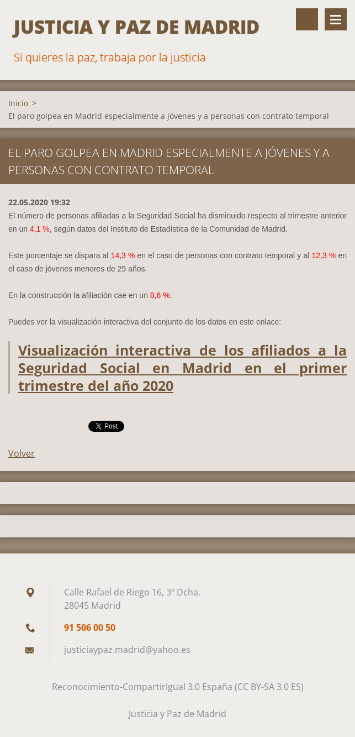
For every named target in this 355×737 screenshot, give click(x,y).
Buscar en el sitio (307, 19)
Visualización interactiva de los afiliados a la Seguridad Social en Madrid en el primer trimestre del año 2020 (182, 368)
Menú (336, 19)
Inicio (18, 103)
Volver (21, 453)
